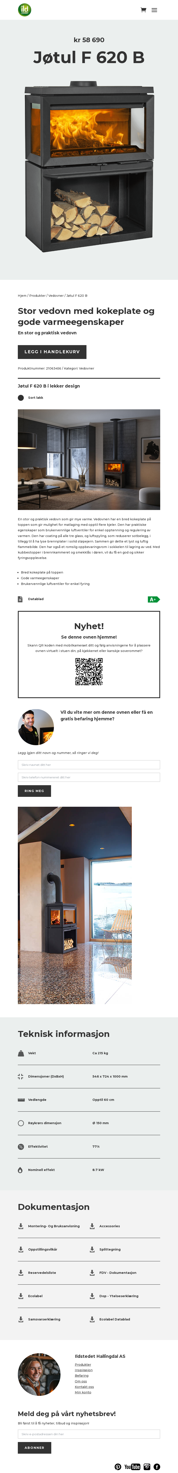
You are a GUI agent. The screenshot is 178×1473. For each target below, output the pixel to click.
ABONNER (34, 1448)
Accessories (109, 1226)
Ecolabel (35, 1296)
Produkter (37, 296)
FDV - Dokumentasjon (117, 1273)
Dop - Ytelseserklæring (118, 1296)
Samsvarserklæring (44, 1319)
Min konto (83, 1392)
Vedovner (56, 296)
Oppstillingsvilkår (42, 1249)
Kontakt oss (84, 1387)
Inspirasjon (84, 1370)
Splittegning (110, 1249)
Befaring (81, 1376)
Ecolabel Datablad (114, 1319)
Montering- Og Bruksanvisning (54, 1226)
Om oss (81, 1381)
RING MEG (34, 791)
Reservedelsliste (42, 1273)
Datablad (36, 599)
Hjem (22, 296)
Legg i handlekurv (52, 351)
